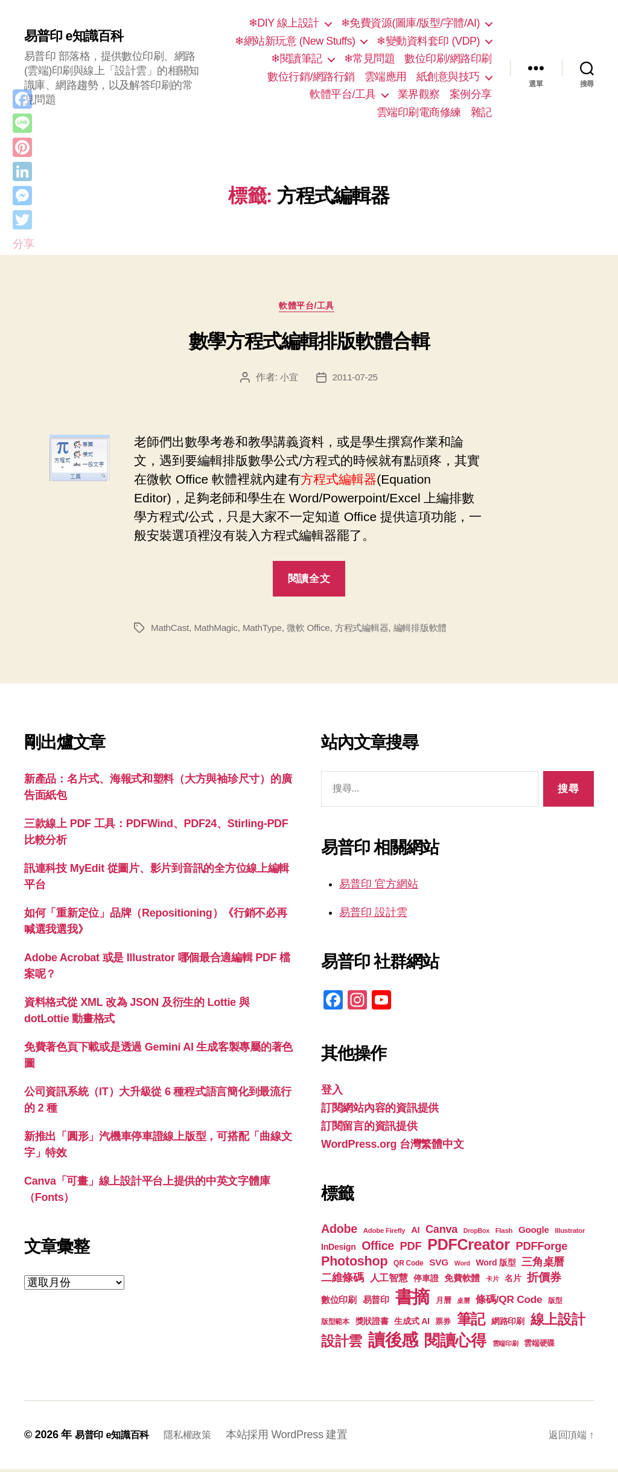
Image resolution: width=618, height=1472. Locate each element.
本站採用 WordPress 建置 (302, 1438)
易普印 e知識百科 (78, 36)
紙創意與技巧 (448, 77)
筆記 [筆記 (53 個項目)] (471, 1322)
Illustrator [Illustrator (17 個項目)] (570, 1233)
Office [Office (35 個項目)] (378, 1248)
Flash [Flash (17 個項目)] (504, 1233)
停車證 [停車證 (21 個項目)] (425, 1281)
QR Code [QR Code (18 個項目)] (408, 1266)
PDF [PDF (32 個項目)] (410, 1249)
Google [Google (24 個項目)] (533, 1232)
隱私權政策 (199, 1438)
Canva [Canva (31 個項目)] (441, 1232)
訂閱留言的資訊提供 (369, 1129)
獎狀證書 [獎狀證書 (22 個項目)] (372, 1324)
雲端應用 (386, 77)
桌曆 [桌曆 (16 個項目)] (463, 1303)
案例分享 (471, 94)
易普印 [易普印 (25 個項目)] (376, 1303)
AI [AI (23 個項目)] (415, 1233)
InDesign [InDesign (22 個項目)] (338, 1250)
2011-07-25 (356, 380)
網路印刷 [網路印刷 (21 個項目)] (507, 1324)
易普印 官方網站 (378, 887)
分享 (23, 244)
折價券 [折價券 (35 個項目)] (544, 1280)
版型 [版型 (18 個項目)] (555, 1303)
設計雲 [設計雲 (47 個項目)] (341, 1344)
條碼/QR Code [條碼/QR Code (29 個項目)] (509, 1302)
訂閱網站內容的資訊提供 (380, 1111)
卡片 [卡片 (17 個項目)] (492, 1281)
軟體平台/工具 (343, 94)
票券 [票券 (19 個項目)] (442, 1324)
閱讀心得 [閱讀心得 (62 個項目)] (455, 1343)
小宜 (287, 380)
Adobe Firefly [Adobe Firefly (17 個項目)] (384, 1233)
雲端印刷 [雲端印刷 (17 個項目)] (505, 1346)
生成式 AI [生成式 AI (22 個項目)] (411, 1324)
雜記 (481, 112)
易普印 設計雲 (373, 915)
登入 (331, 1093)
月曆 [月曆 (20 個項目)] (443, 1303)
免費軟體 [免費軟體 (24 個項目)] (462, 1281)
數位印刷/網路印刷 (448, 59)
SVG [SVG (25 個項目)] (438, 1265)
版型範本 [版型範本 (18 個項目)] (335, 1324)
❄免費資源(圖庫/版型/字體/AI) (410, 23)
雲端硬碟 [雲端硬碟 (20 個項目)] (539, 1346)
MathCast (171, 631)
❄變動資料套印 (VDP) (428, 41)
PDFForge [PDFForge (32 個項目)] (541, 1249)
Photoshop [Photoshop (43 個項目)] (354, 1264)
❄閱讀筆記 (296, 59)
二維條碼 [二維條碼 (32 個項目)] (342, 1280)
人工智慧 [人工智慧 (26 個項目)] (389, 1281)
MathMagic (219, 631)
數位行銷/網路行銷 (311, 77)
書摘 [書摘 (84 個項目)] (412, 1300)
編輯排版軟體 (434, 631)
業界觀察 (419, 94)
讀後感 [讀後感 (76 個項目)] (393, 1342)
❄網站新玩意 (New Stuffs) (295, 41)
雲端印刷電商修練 (419, 112)
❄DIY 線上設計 (284, 23)
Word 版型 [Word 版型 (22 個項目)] (496, 1265)
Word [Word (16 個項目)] (462, 1266)
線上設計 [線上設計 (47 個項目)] (557, 1322)
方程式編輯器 (371, 631)
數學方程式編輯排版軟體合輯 (309, 344)
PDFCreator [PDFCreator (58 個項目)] (468, 1247)
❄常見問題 (369, 59)
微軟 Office (316, 631)
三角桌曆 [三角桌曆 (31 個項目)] (542, 1265)
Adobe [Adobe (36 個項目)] (339, 1231)
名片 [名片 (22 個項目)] (513, 1281)
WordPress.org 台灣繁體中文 (392, 1147)
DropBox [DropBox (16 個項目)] (476, 1233)
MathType (267, 631)
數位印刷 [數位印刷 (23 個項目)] (339, 1303)
